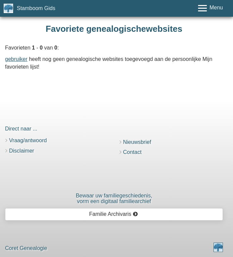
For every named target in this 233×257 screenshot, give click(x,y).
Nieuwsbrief (137, 142)
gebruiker (16, 59)
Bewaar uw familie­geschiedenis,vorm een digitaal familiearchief (114, 198)
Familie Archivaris (113, 214)
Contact (132, 152)
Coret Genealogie (26, 248)
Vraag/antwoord (28, 140)
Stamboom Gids (36, 8)
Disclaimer (21, 151)
